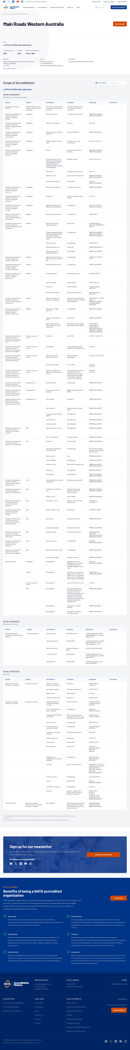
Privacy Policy (71, 1003)
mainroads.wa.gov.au (9, 68)
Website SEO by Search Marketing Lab (29, 1042)
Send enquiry (120, 24)
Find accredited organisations (14, 1003)
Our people (39, 1003)
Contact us (39, 1015)
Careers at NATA (108, 2)
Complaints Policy (73, 1023)
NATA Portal (96, 2)
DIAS (78, 7)
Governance (39, 1007)
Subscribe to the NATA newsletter (36, 1)
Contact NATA (122, 2)
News (37, 1011)
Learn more (118, 898)
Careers (38, 1023)
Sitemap (70, 1015)
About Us (70, 7)
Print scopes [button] (102, 83)
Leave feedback (119, 1010)
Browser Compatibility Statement (78, 1027)
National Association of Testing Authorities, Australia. (25, 1040)
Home (5, 14)
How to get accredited (11, 1007)
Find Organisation (29, 7)
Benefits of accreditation (12, 1011)
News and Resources (57, 7)
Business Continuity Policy (76, 1031)
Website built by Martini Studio (11, 1042)
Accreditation (42, 7)
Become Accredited (118, 7)
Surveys (38, 1019)
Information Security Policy (76, 1007)
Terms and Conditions (74, 1011)
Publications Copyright (75, 1019)
